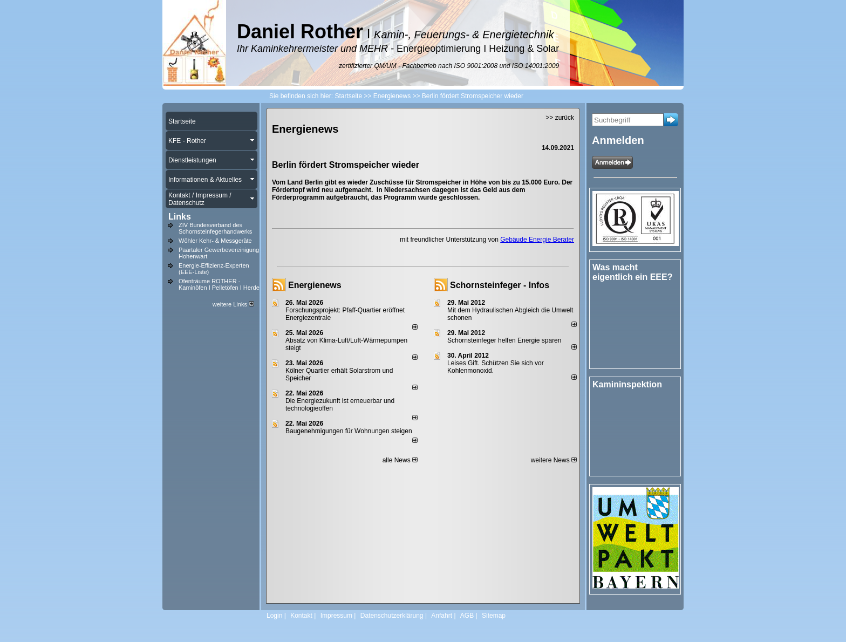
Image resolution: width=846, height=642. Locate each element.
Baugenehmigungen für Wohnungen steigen (348, 431)
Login (274, 615)
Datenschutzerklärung (392, 615)
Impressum (336, 615)
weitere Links (233, 304)
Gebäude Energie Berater (537, 239)
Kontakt (301, 615)
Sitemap (494, 615)
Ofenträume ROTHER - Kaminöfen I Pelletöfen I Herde (219, 284)
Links (179, 216)
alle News (400, 460)
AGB (467, 615)
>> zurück (559, 117)
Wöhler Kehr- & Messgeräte (215, 240)
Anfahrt (441, 615)
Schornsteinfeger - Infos (499, 285)
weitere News (554, 460)
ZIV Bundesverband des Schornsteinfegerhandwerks (215, 228)
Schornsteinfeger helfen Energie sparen (504, 340)
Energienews (315, 285)
